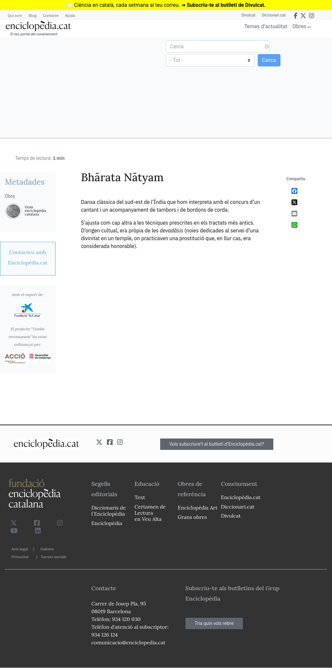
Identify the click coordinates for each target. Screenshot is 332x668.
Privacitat (20, 556)
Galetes (47, 548)
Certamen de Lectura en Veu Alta (150, 512)
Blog (32, 15)
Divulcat (248, 15)
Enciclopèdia (106, 523)
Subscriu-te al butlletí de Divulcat (225, 5)
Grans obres (192, 517)
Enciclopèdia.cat (240, 497)
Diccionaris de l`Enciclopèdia (108, 510)
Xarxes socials (53, 556)
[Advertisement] (84, 87)
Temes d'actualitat (265, 26)
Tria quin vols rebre (214, 623)
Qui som (15, 15)
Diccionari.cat (274, 15)
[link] (27, 257)
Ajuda (70, 15)
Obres (299, 26)
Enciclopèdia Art (198, 507)
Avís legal (19, 548)
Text (140, 497)
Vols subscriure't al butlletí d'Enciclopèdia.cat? (217, 444)
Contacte (50, 15)
